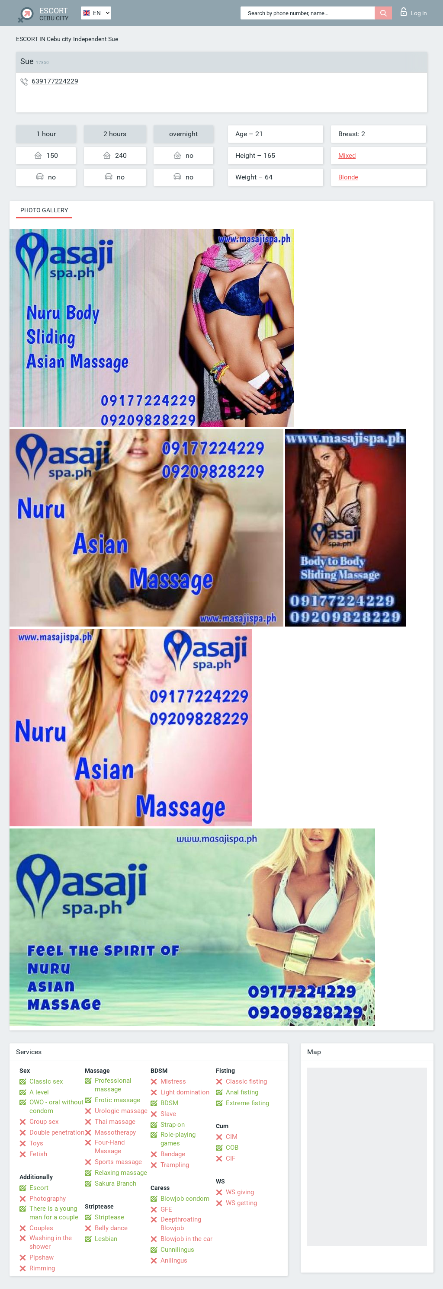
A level (39, 1092)
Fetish (38, 1154)
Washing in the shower (50, 1242)
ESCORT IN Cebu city (43, 38)
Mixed (347, 156)
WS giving (240, 1192)
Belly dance (111, 1228)
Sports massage (118, 1162)
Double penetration (56, 1132)
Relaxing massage (121, 1173)
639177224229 (55, 81)
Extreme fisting (247, 1103)
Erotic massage (117, 1100)
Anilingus (174, 1260)
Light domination (185, 1092)
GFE (166, 1209)
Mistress (173, 1081)
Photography (47, 1199)
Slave (168, 1114)
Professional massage (113, 1085)
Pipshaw (41, 1257)
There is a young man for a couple (53, 1213)
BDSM (169, 1103)
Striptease (109, 1217)
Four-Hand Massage (110, 1147)
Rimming (42, 1268)
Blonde (348, 177)
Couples (41, 1228)
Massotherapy (115, 1132)
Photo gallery (44, 210)
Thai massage (115, 1122)
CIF (230, 1158)
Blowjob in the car (186, 1239)
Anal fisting (242, 1092)
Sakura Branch (115, 1183)
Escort (38, 1188)
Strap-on (173, 1125)
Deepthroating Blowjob (181, 1223)
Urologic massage (121, 1111)
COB (232, 1147)
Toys (36, 1143)
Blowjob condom (185, 1199)
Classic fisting (246, 1081)
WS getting (241, 1203)
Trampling (175, 1165)
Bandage (173, 1154)
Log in (414, 11)
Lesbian (106, 1239)
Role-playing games (178, 1139)
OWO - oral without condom (56, 1106)
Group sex (43, 1122)
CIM (232, 1137)
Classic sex (46, 1081)
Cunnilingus (177, 1250)
